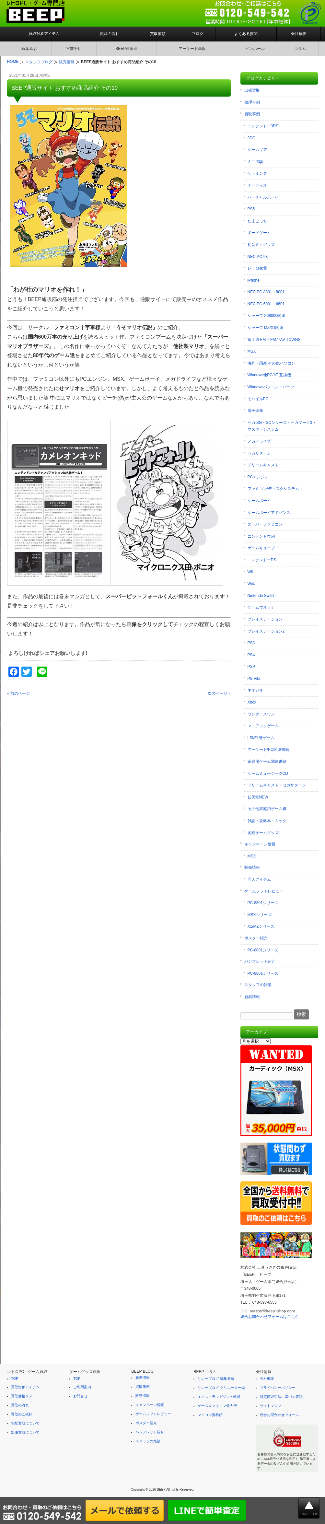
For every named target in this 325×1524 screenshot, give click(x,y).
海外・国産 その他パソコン (271, 363)
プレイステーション (265, 619)
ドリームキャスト (263, 465)
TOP (14, 1378)
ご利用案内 (82, 1387)
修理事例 (252, 102)
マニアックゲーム (263, 726)
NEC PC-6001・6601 (266, 304)
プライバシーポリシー (278, 1388)
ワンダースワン (261, 714)
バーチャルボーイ (263, 197)
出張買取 (252, 90)
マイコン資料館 (210, 1415)
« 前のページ (18, 693)
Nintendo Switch (262, 595)
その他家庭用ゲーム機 (267, 809)
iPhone (254, 280)
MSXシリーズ (260, 915)
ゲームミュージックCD (268, 773)
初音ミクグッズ (261, 244)
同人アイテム (259, 879)
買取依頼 (158, 33)
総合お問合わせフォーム (279, 1415)
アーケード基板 (192, 48)
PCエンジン (258, 477)
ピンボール (255, 48)
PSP (251, 666)
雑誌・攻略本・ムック (267, 821)
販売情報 (252, 867)
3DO (252, 138)
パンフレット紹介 (259, 961)
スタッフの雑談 (258, 985)
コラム (300, 48)
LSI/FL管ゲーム (261, 738)
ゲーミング (257, 173)
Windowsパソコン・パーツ (271, 387)
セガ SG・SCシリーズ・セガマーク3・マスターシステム (282, 426)
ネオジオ (255, 690)
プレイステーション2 (266, 631)
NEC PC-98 (258, 256)
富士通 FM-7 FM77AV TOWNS (274, 339)
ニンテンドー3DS (263, 126)
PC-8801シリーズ (263, 903)
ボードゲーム (259, 232)
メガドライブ (259, 441)
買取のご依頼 (21, 1414)
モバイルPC (258, 399)
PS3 (251, 643)
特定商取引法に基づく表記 (281, 1397)
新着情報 (252, 997)
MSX (252, 351)
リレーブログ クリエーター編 (221, 1388)
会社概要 (299, 33)
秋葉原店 (29, 48)
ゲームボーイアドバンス (269, 512)
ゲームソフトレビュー (263, 891)
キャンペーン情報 (259, 844)
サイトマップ (270, 1406)
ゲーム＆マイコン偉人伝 (217, 1406)
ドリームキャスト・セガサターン (277, 785)
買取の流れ (109, 33)
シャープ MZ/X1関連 (266, 327)
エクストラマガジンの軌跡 (219, 1397)
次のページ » (219, 693)
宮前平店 (74, 48)
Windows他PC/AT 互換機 (269, 375)
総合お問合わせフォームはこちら (269, 1316)
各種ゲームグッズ (263, 833)
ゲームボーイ (259, 500)
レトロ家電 (257, 268)
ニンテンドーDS (262, 560)
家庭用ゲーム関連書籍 (267, 761)
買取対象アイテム (44, 33)
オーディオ (257, 185)
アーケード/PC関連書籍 (268, 749)
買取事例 (252, 114)
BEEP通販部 (126, 48)
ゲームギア (257, 149)
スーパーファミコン (265, 524)
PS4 (251, 655)
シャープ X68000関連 (266, 315)
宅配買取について (25, 1423)
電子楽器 (255, 410)
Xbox (252, 702)
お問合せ (80, 1396)
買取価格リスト (23, 1396)
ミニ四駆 (255, 161)
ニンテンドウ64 (261, 536)
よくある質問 (246, 33)
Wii (250, 572)
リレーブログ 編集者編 (216, 1378)
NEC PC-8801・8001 (266, 292)
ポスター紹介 (256, 938)
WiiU (252, 583)
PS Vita (254, 678)
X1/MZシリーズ (261, 926)
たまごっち (257, 221)
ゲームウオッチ (261, 607)
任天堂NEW (258, 797)
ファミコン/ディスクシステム (273, 488)
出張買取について (25, 1432)
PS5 (251, 209)
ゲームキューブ (261, 548)
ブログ (197, 33)
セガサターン (259, 453)
